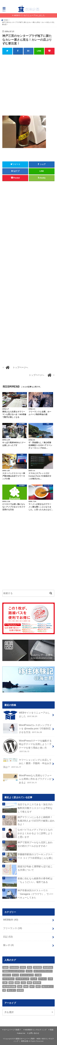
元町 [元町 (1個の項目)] (5, 983)
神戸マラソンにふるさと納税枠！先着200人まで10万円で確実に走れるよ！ (36, 820)
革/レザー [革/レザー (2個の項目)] (11, 990)
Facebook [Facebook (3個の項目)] (14, 967)
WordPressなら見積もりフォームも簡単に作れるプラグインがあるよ (27, 779)
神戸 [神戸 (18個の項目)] (32, 987)
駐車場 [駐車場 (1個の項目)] (20, 990)
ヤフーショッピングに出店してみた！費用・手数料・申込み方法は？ (27, 763)
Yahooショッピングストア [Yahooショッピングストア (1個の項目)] (13, 971)
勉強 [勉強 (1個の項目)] (11, 983)
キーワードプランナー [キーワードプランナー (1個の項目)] (43, 971)
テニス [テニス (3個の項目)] (15, 975)
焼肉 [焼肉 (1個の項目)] (26, 987)
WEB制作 (10, 919)
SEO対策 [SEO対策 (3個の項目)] (37, 967)
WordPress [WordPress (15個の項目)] (48, 967)
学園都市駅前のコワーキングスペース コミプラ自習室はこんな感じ (35, 856)
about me (21, 1033)
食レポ (8, 945)
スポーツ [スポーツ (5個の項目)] (6, 975)
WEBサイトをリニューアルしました (29, 15)
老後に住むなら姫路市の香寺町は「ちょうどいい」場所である (35, 880)
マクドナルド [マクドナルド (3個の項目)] (8, 979)
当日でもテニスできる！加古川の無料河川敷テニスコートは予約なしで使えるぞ (35, 808)
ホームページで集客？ (12, 1030)
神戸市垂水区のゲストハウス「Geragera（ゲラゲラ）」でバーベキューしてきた (35, 894)
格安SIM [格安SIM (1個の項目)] (37, 983)
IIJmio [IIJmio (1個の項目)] (23, 967)
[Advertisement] (28, 86)
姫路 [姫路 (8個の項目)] (17, 983)
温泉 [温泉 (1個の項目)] (20, 987)
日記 (8, 936)
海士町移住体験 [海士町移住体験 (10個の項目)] (9, 987)
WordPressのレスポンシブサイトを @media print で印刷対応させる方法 (27, 728)
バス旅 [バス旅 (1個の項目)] (38, 975)
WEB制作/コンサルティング (35, 1030)
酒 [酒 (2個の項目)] (4, 990)
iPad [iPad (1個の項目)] (29, 967)
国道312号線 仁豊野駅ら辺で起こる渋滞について (35, 868)
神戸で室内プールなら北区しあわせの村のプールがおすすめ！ (35, 844)
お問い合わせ (34, 1033)
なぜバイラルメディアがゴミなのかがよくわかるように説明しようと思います (35, 833)
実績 (51, 1030)
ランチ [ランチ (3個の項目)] (33, 979)
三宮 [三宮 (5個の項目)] (50, 979)
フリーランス (12, 928)
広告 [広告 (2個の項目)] (23, 983)
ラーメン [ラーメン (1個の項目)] (42, 979)
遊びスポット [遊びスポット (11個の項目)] (47, 987)
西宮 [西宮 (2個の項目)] (38, 987)
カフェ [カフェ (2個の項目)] (29, 971)
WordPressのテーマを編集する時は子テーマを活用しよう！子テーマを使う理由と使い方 (27, 746)
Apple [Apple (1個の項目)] (5, 967)
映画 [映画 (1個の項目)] (29, 983)
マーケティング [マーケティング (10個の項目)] (22, 979)
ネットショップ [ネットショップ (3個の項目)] (27, 975)
